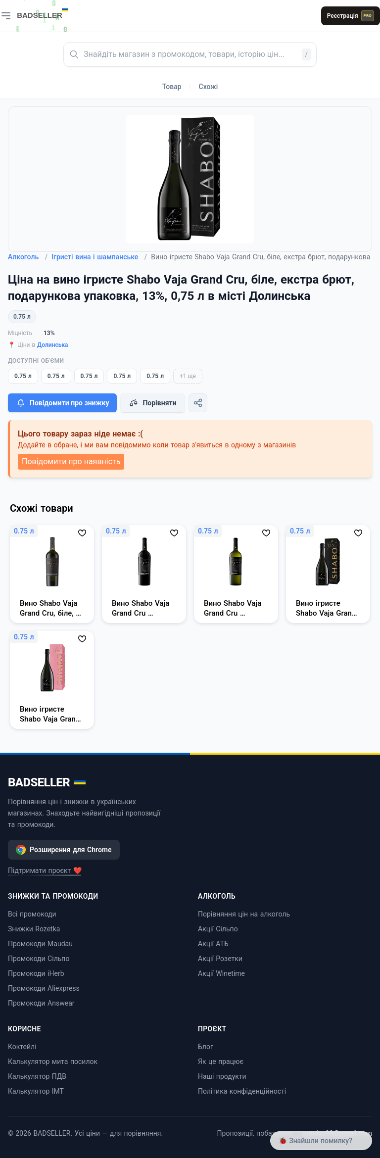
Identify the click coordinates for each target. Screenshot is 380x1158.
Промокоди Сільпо (38, 959)
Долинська (52, 344)
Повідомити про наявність (71, 461)
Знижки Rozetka (34, 929)
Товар (172, 87)
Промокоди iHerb (36, 973)
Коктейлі (22, 1047)
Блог (205, 1047)
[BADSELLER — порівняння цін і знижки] (47, 12)
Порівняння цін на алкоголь (244, 914)
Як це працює (220, 1061)
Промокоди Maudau (40, 944)
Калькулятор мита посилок (52, 1061)
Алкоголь (28, 257)
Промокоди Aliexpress (44, 988)
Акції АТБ (213, 944)
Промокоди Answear (41, 1003)
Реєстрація (350, 15)
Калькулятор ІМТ (36, 1091)
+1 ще (188, 376)
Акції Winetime (221, 973)
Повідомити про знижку (62, 403)
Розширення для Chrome (64, 850)
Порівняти (152, 403)
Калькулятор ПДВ (37, 1076)
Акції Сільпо (218, 929)
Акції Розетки (220, 959)
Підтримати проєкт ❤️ (45, 870)
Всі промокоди (32, 914)
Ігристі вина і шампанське (99, 257)
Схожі (208, 87)
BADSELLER (47, 782)
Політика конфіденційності (242, 1091)
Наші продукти (222, 1076)
